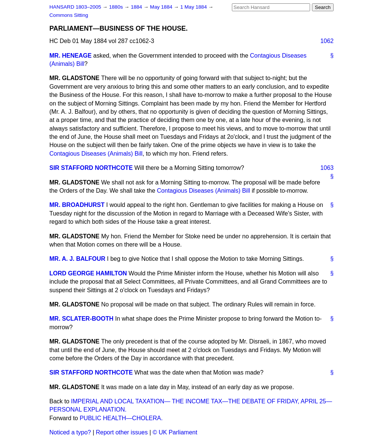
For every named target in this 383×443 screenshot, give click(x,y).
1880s (116, 7)
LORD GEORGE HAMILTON (88, 273)
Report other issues (122, 432)
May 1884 (162, 7)
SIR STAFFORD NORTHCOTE (91, 168)
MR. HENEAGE (70, 55)
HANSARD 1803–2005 (75, 7)
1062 (327, 41)
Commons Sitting (68, 15)
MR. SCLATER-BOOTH (81, 318)
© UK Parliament (175, 432)
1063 (327, 168)
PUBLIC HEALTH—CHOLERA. (121, 418)
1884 (137, 7)
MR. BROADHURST (77, 205)
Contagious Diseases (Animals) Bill (96, 153)
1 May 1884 (194, 7)
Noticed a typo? (70, 432)
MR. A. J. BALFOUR (77, 259)
